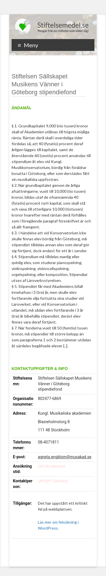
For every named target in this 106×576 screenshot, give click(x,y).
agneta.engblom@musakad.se (64, 457)
